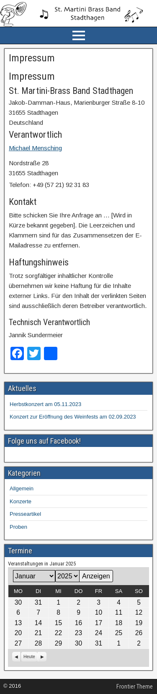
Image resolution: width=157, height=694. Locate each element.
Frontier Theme (134, 686)
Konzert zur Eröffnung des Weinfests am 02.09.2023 (73, 417)
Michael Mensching (35, 147)
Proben (18, 527)
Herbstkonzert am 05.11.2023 (45, 404)
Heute (29, 656)
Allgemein (21, 488)
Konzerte (20, 501)
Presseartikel (25, 514)
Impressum (32, 58)
